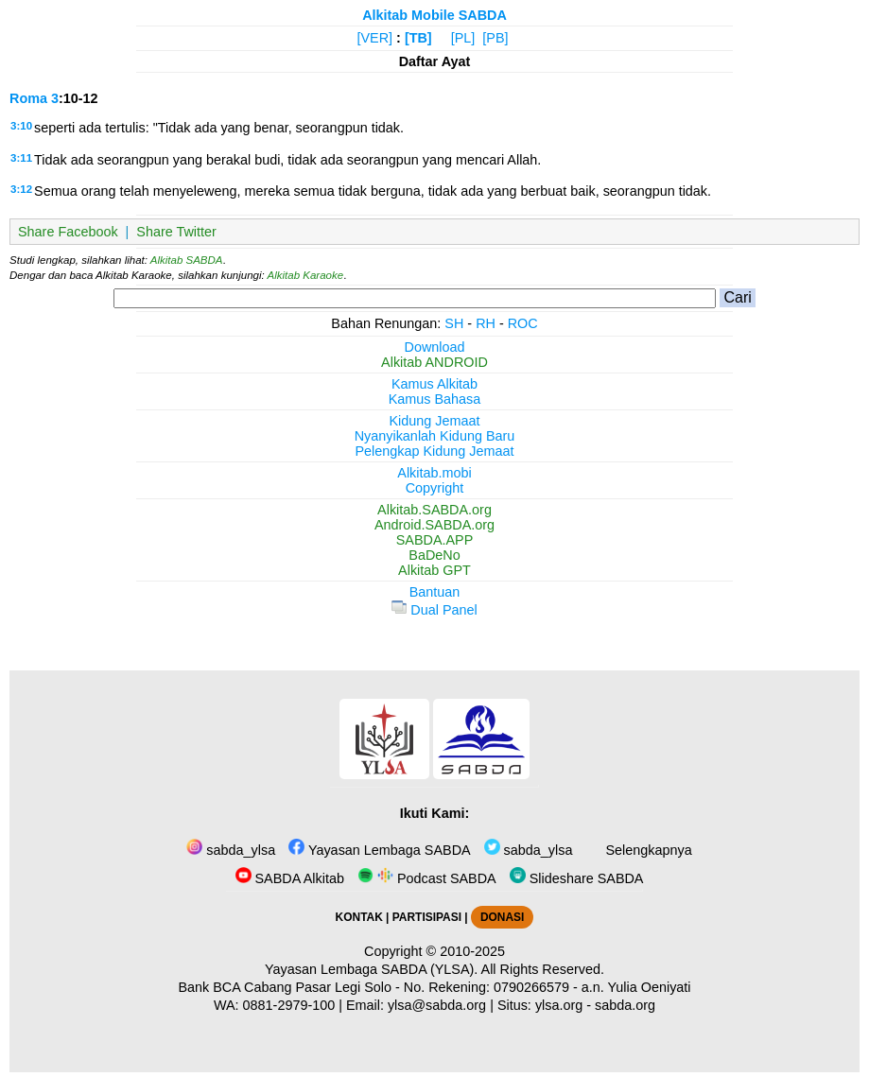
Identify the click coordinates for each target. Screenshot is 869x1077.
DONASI (502, 917)
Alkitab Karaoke (306, 275)
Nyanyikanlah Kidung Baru (435, 435)
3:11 (21, 158)
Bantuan (435, 591)
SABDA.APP (435, 539)
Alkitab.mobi (434, 472)
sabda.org (625, 1005)
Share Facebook (68, 231)
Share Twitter (176, 231)
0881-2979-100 (289, 1005)
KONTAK (359, 917)
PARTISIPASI (426, 917)
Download (435, 347)
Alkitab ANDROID (434, 362)
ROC (523, 323)
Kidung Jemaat (435, 420)
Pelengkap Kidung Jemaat (434, 451)
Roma (28, 98)
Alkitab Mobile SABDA (434, 15)
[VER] (375, 37)
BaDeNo (434, 555)
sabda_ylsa (230, 850)
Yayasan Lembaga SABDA (379, 850)
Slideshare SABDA (577, 878)
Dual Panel (434, 609)
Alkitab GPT (434, 570)
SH (453, 323)
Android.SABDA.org (434, 524)
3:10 (21, 125)
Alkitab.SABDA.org (434, 509)
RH (485, 323)
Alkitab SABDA (186, 260)
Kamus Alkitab (434, 383)
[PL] (463, 37)
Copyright (435, 487)
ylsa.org (558, 1005)
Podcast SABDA (426, 878)
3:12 (21, 189)
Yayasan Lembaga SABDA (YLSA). (371, 969)
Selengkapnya (646, 850)
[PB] (495, 37)
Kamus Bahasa (435, 399)
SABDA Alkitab (289, 878)
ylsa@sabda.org (437, 1005)
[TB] (418, 37)
